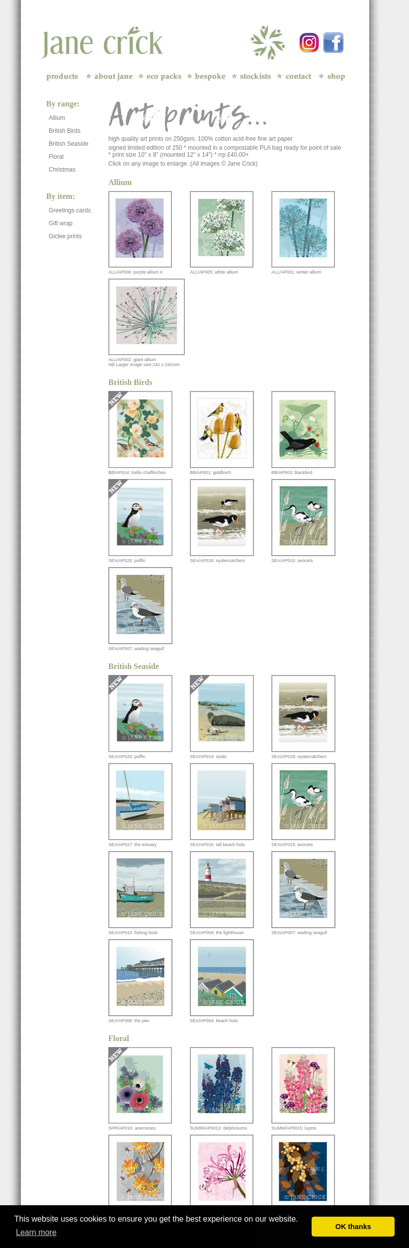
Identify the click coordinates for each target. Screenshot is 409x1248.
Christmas (62, 169)
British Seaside (68, 143)
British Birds (65, 130)
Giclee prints (65, 236)
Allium (57, 117)
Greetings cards (70, 210)
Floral (56, 156)
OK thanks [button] (353, 1227)
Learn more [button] (36, 1232)
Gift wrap (61, 223)
